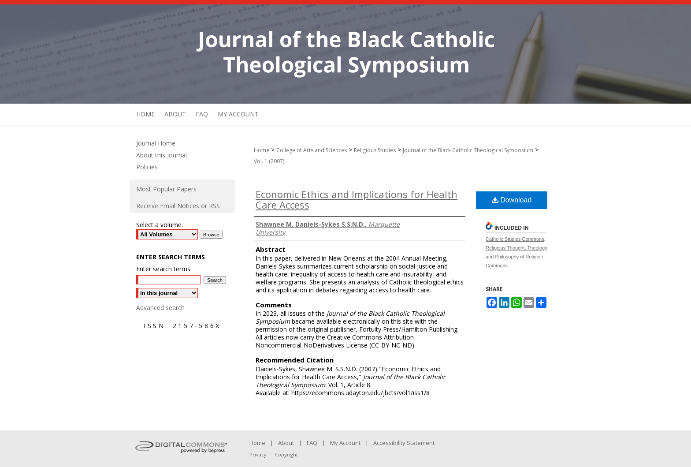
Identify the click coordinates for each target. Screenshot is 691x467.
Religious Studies (375, 150)
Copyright (286, 454)
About (286, 443)
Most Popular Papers (166, 189)
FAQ (312, 443)
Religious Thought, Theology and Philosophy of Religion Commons (516, 256)
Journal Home (155, 143)
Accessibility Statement (404, 443)
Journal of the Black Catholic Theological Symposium (468, 150)
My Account (345, 443)
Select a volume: (159, 224)
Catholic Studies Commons (515, 239)
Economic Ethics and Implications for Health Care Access (356, 199)
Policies (147, 167)
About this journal (161, 155)
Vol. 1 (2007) (269, 161)
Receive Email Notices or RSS (178, 206)
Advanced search (160, 307)
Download (512, 200)
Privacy (258, 454)
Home (261, 150)
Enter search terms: (164, 269)
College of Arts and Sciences (311, 150)
